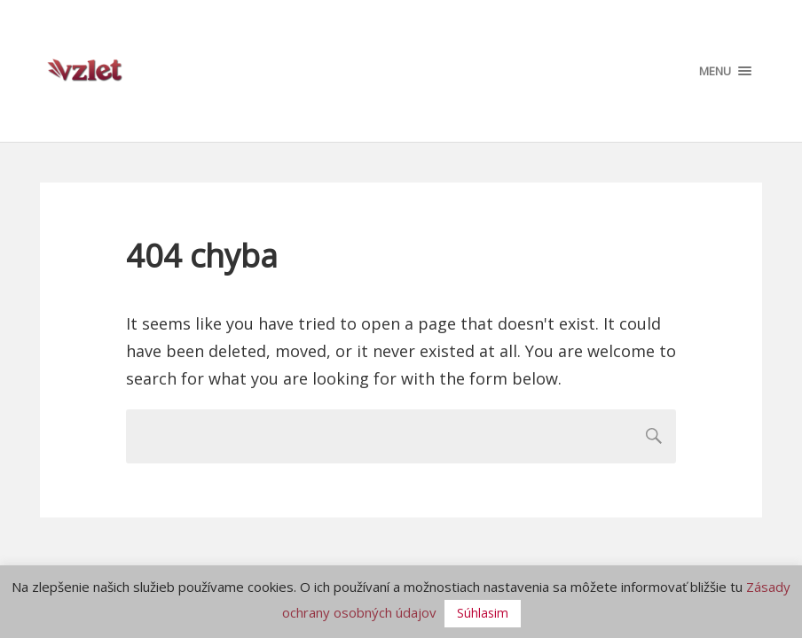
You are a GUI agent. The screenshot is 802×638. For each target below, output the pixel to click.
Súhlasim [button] (482, 612)
